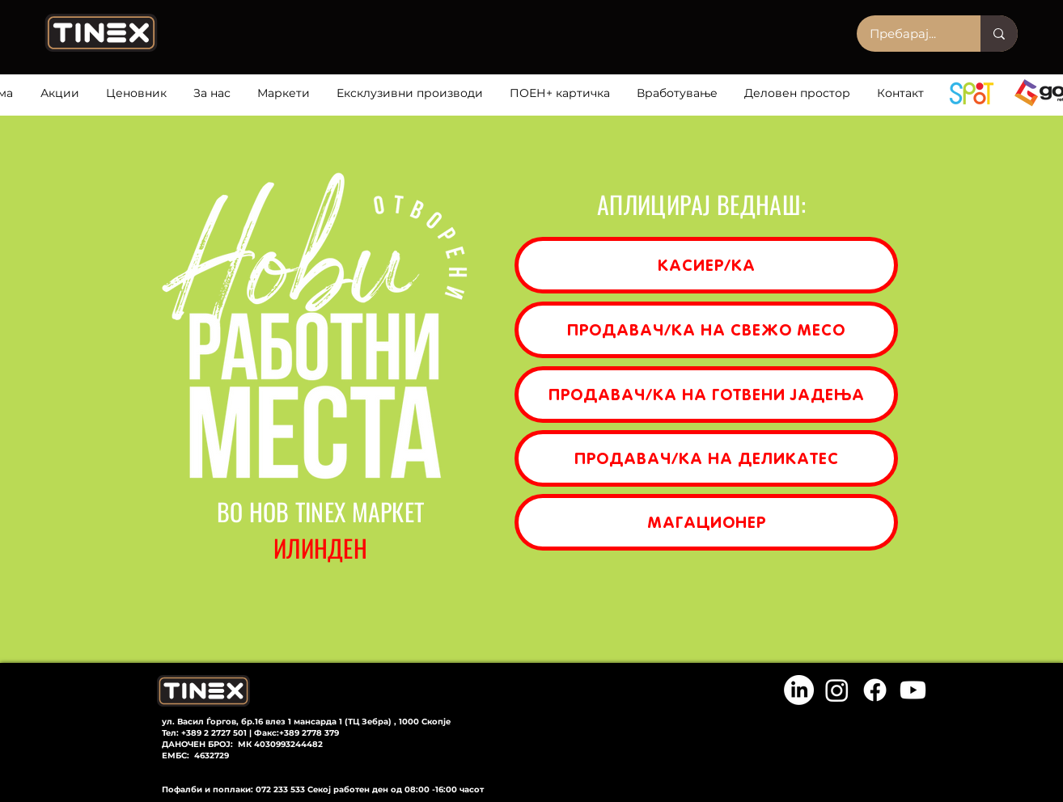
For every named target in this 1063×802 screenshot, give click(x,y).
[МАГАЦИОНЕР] (706, 522)
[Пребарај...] (908, 33)
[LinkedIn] (799, 690)
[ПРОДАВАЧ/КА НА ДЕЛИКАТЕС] (706, 458)
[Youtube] (913, 690)
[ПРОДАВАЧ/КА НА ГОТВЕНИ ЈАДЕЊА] (706, 394)
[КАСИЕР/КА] (706, 265)
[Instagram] (837, 690)
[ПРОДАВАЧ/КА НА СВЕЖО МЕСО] (706, 330)
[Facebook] (875, 690)
